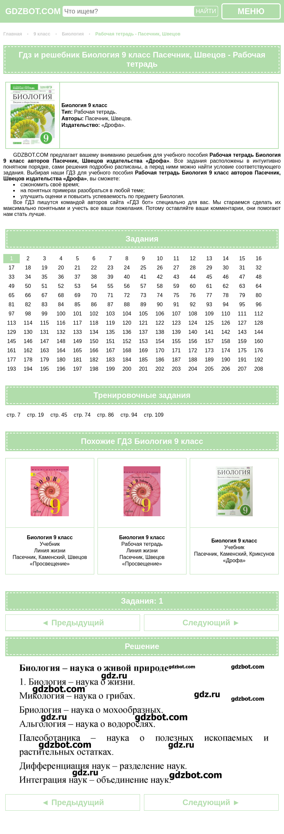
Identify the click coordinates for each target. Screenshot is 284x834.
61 (209, 286)
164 (61, 350)
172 (192, 350)
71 (110, 295)
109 (209, 313)
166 (94, 350)
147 (44, 341)
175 (242, 350)
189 (209, 359)
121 (143, 323)
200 (127, 369)
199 (110, 369)
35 (44, 277)
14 (226, 258)
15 (242, 258)
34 (28, 277)
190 (225, 359)
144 (258, 332)
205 (209, 369)
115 (44, 323)
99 (44, 313)
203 (176, 369)
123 (176, 323)
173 (209, 350)
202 (160, 369)
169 (143, 350)
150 (94, 341)
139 (176, 332)
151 (110, 341)
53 (77, 286)
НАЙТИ (206, 11)
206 (225, 369)
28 (193, 267)
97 (11, 313)
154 (160, 341)
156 (192, 341)
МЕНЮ (251, 11)
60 (193, 286)
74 (160, 295)
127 (242, 323)
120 (127, 323)
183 (110, 359)
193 (11, 369)
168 (127, 350)
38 (94, 277)
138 (160, 332)
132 (61, 332)
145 (11, 341)
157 (209, 341)
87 (110, 304)
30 (226, 267)
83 (44, 304)
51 (44, 286)
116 (61, 323)
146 (28, 341)
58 (160, 286)
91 (176, 304)
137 (143, 332)
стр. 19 (35, 415)
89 (143, 304)
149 (77, 341)
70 (94, 295)
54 (94, 286)
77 (209, 295)
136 (127, 332)
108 (192, 313)
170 (160, 350)
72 (127, 295)
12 (193, 258)
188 (192, 359)
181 (77, 359)
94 (226, 304)
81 (11, 304)
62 (226, 286)
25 (143, 267)
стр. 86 (105, 415)
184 (127, 359)
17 (11, 267)
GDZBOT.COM (33, 11)
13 (209, 258)
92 (193, 304)
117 (77, 323)
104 (127, 313)
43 (176, 277)
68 (61, 295)
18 (28, 267)
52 (61, 286)
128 (258, 323)
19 (44, 267)
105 (143, 313)
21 (77, 267)
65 (11, 295)
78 (226, 295)
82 (28, 304)
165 (77, 350)
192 (258, 359)
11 (176, 258)
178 (28, 359)
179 (44, 359)
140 (192, 332)
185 (143, 359)
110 (225, 313)
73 (143, 295)
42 (160, 277)
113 (11, 323)
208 (258, 369)
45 (209, 277)
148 (61, 341)
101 (77, 313)
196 (61, 369)
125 (209, 323)
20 (61, 267)
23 (110, 267)
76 (193, 295)
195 (44, 369)
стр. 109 (154, 415)
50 (28, 286)
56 (127, 286)
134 (94, 332)
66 (28, 295)
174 (225, 350)
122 (160, 323)
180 (61, 359)
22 (94, 267)
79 (242, 295)
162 (28, 350)
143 (242, 332)
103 (110, 313)
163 (44, 350)
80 (259, 295)
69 (77, 295)
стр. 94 (129, 415)
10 (160, 258)
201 (143, 369)
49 (11, 286)
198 (94, 369)
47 (242, 277)
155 (176, 341)
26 (160, 267)
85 (77, 304)
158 (225, 341)
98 (28, 313)
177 (11, 359)
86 (94, 304)
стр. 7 (13, 415)
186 (160, 359)
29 (209, 267)
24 (127, 267)
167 (110, 350)
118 (94, 323)
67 (44, 295)
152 (127, 341)
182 (94, 359)
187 (176, 359)
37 (77, 277)
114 (28, 323)
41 (143, 277)
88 (127, 304)
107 (176, 313)
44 (193, 277)
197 (77, 369)
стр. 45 (58, 415)
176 (258, 350)
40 (127, 277)
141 (209, 332)
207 (242, 369)
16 (259, 258)
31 (242, 267)
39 (110, 277)
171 (176, 350)
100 (61, 313)
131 (44, 332)
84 (61, 304)
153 (143, 341)
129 (11, 332)
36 (61, 277)
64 (259, 286)
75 (176, 295)
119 (110, 323)
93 (209, 304)
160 (258, 341)
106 (160, 313)
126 (225, 323)
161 (11, 350)
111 (242, 313)
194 (28, 369)
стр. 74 (82, 415)
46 (226, 277)
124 (192, 323)
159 (242, 341)
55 (110, 286)
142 (225, 332)
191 (242, 359)
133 (77, 332)
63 (242, 286)
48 (259, 277)
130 (28, 332)
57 (143, 286)
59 (176, 286)
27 (176, 267)
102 (94, 313)
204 (192, 369)
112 (258, 313)
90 (160, 304)
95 (242, 304)
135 (110, 332)
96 (259, 304)
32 (259, 267)
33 (11, 277)
